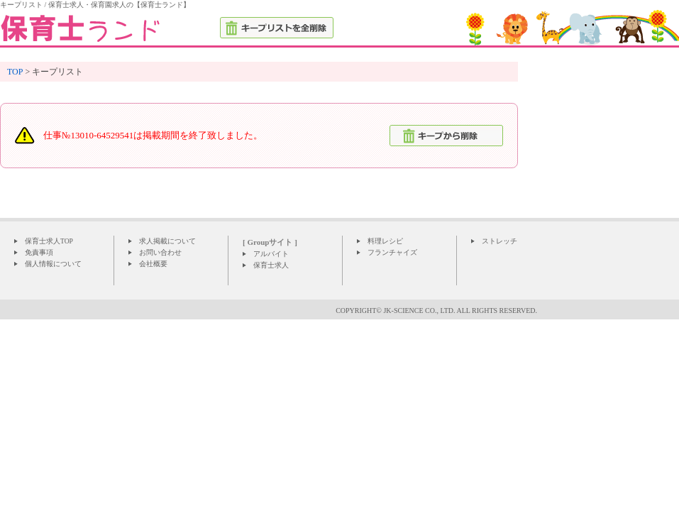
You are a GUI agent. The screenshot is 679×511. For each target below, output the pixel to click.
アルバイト (271, 254)
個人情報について (53, 264)
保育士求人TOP (49, 241)
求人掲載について (167, 241)
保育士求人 (271, 265)
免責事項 (39, 252)
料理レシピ (385, 241)
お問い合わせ (160, 252)
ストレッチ (499, 241)
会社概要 (153, 264)
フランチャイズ (392, 252)
